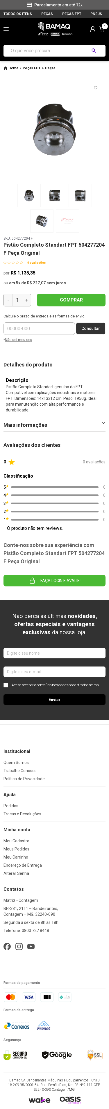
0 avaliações (36, 262)
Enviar (54, 699)
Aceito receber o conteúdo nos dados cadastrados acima (51, 685)
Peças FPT (32, 68)
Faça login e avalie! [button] (55, 580)
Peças (50, 68)
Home (13, 68)
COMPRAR (71, 300)
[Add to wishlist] (96, 88)
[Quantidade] (17, 300)
